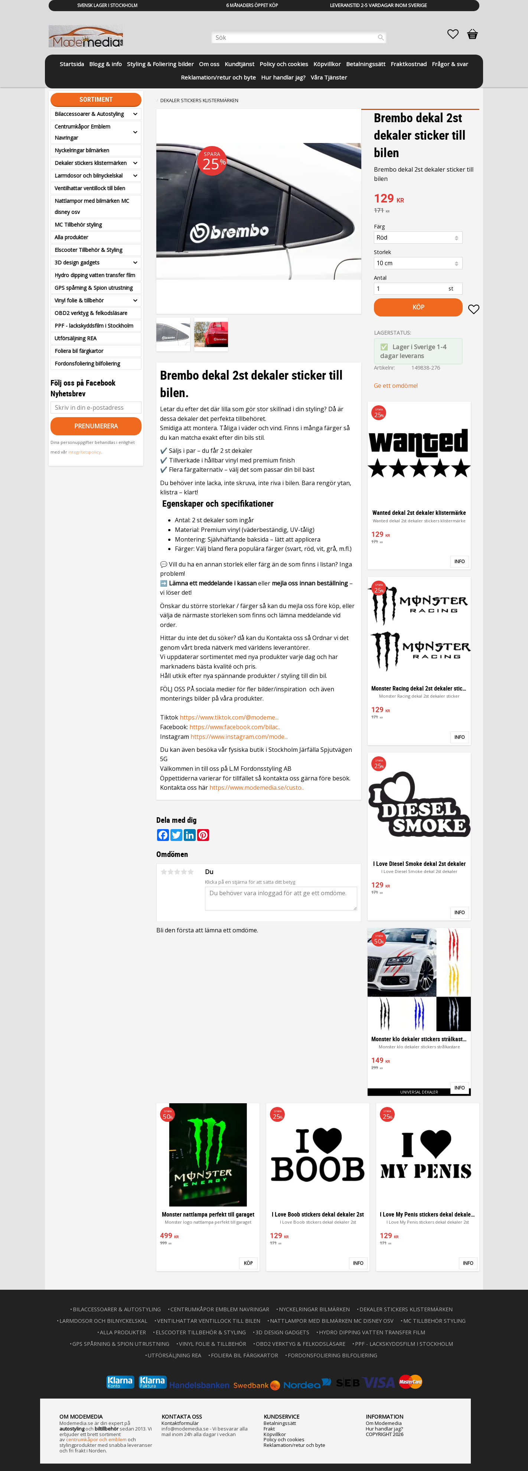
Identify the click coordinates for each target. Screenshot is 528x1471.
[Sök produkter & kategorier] (299, 37)
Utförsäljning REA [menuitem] (76, 338)
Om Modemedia (384, 1423)
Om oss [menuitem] (209, 64)
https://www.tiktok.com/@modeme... (229, 717)
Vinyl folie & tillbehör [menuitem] (79, 300)
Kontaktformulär (180, 1423)
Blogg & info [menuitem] (105, 64)
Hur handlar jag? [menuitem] (283, 77)
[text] (426, 199)
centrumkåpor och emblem (96, 1439)
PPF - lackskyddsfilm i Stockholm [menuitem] (94, 325)
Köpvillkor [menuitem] (327, 64)
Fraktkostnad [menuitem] (409, 64)
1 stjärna (163, 871)
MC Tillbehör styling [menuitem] (78, 224)
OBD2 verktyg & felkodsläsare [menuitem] (91, 312)
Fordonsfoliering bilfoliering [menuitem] (87, 363)
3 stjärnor (177, 871)
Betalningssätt (280, 1423)
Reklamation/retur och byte (294, 1445)
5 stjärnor (190, 871)
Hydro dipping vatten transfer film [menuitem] (95, 275)
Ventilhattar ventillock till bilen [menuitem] (90, 188)
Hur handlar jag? (384, 1428)
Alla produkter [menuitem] (71, 237)
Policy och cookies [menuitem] (284, 64)
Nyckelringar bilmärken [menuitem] (82, 150)
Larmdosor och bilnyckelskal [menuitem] (89, 175)
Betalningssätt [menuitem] (365, 64)
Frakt (269, 1428)
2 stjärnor (170, 871)
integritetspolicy (84, 452)
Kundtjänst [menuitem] (239, 64)
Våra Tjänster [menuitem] (329, 77)
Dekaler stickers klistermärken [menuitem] (91, 162)
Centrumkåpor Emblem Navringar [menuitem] (82, 132)
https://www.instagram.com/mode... (239, 737)
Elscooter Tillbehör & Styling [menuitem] (88, 249)
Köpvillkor (275, 1434)
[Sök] (381, 37)
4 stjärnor (183, 871)
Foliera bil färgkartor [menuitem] (79, 350)
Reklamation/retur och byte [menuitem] (218, 77)
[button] (456, 34)
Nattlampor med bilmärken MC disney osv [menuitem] (92, 206)
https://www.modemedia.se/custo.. (256, 787)
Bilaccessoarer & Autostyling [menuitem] (89, 113)
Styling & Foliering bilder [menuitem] (160, 64)
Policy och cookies (284, 1439)
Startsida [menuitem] (72, 64)
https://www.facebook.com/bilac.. (234, 727)
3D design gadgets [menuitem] (77, 262)
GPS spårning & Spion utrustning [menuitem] (94, 287)
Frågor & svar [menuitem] (450, 64)
